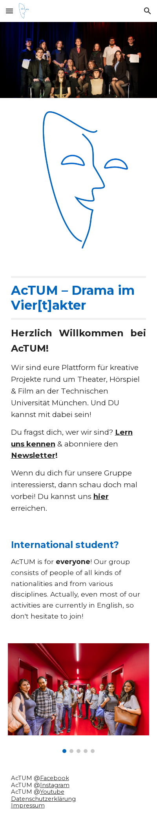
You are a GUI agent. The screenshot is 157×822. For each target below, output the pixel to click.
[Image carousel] (79, 698)
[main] (79, 395)
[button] (9, 11)
